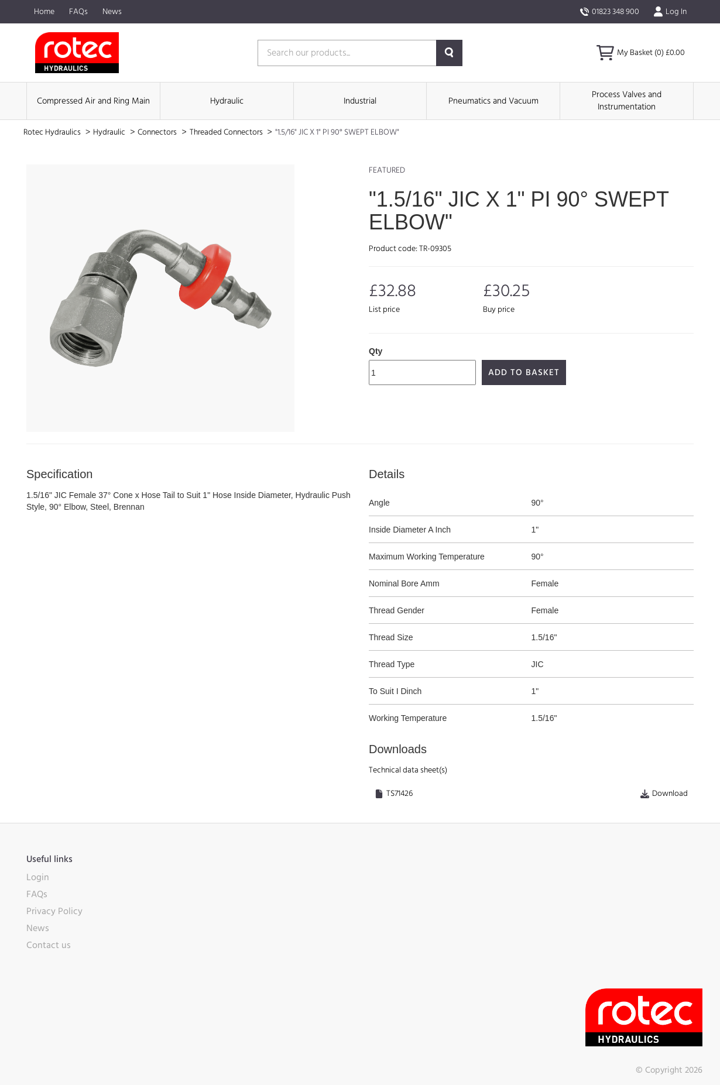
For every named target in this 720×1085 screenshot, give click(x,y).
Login (37, 877)
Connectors (158, 132)
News (112, 12)
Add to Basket (524, 372)
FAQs (78, 12)
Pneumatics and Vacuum (493, 101)
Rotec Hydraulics (53, 132)
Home (44, 12)
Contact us (48, 945)
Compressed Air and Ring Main (93, 101)
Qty (375, 351)
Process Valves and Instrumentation (626, 100)
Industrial (360, 101)
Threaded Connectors (227, 132)
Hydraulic (227, 101)
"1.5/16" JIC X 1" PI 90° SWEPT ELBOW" (337, 132)
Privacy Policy (54, 911)
